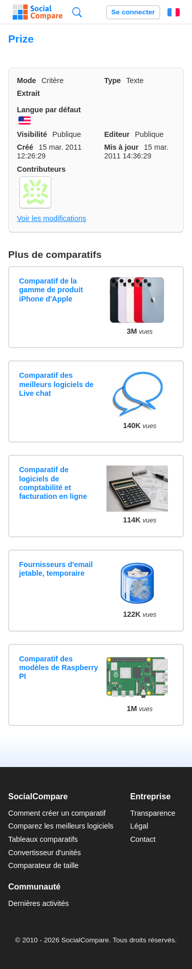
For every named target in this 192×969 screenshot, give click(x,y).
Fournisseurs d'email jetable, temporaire (56, 568)
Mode (26, 80)
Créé (25, 147)
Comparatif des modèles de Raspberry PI (58, 668)
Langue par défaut (49, 110)
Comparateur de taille (43, 865)
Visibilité (32, 134)
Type (112, 80)
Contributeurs (41, 169)
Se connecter (133, 12)
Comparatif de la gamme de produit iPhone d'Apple (51, 290)
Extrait (28, 93)
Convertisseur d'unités (44, 853)
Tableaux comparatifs (43, 839)
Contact (143, 839)
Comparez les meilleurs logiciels (61, 826)
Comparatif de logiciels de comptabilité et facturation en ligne (53, 483)
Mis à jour (121, 147)
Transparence (152, 813)
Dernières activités (38, 903)
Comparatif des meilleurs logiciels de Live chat (56, 384)
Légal (139, 826)
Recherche (77, 12)
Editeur (117, 134)
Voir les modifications (51, 218)
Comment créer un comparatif (56, 813)
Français (173, 12)
